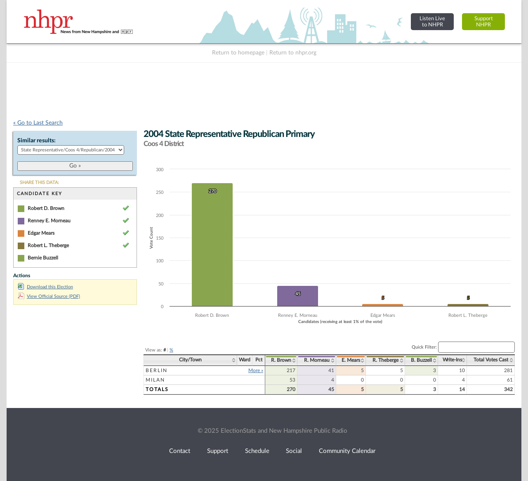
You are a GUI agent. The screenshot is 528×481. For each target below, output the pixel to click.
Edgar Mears (41, 233)
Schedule (257, 451)
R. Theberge (385, 360)
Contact (179, 451)
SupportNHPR (483, 21)
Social (294, 451)
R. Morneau (317, 360)
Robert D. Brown (46, 208)
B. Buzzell (421, 360)
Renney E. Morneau (49, 220)
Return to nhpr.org (292, 53)
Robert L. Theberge (48, 245)
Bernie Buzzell (43, 257)
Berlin (156, 370)
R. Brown (281, 360)
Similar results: (36, 141)
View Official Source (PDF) (49, 296)
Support (217, 451)
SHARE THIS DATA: (39, 182)
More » (255, 370)
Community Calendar (347, 451)
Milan (155, 379)
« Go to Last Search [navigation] (38, 123)
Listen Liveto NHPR (432, 21)
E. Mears (351, 360)
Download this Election (45, 287)
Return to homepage (238, 53)
